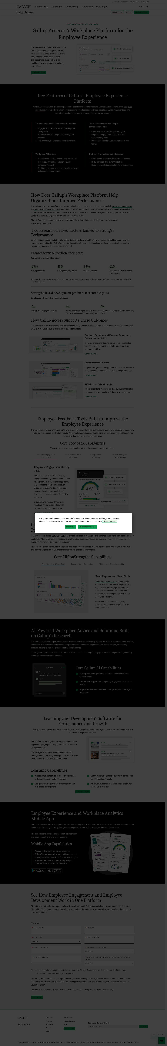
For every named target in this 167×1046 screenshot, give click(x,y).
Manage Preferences (87, 526)
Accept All (70, 526)
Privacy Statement (109, 521)
